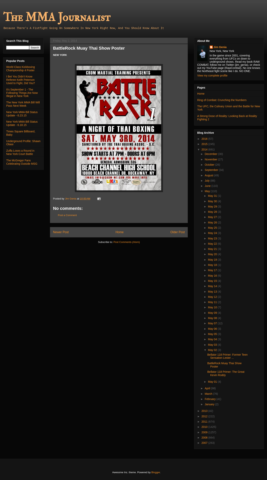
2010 (205, 426)
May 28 (213, 211)
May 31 (213, 195)
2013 (205, 410)
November (211, 159)
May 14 (213, 286)
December (211, 154)
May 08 (213, 318)
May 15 (213, 280)
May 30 (213, 201)
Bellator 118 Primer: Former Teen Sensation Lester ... (227, 356)
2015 (205, 144)
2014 (205, 149)
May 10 (213, 307)
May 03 (213, 344)
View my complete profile (212, 75)
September (212, 169)
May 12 (213, 296)
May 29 (213, 206)
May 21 (213, 249)
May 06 (213, 328)
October (210, 164)
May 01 (213, 381)
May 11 (213, 302)
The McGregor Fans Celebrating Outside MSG (21, 162)
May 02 (213, 350)
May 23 (213, 238)
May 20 (213, 254)
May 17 (213, 270)
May (207, 191)
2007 (205, 442)
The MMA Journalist (56, 17)
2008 (205, 437)
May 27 (213, 217)
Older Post (177, 232)
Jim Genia (220, 47)
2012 (205, 416)
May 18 (213, 264)
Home (120, 232)
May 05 (213, 334)
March (209, 393)
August (209, 175)
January (210, 404)
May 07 (213, 323)
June (208, 185)
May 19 (213, 259)
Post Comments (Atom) (126, 242)
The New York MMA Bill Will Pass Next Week (23, 104)
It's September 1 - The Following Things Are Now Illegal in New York (22, 93)
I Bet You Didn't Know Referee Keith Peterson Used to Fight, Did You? (20, 80)
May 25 (213, 227)
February (210, 399)
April (208, 388)
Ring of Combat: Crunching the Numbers (222, 100)
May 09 (213, 312)
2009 (205, 432)
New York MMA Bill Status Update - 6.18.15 (22, 123)
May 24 (213, 233)
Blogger (155, 472)
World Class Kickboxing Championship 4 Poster (20, 68)
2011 (205, 421)
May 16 (213, 275)
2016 (205, 138)
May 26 (213, 222)
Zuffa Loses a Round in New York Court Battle (20, 152)
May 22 (213, 243)
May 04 (213, 339)
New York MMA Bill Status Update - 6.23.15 (22, 114)
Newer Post (61, 232)
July (207, 180)
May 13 (213, 291)
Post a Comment (67, 215)
